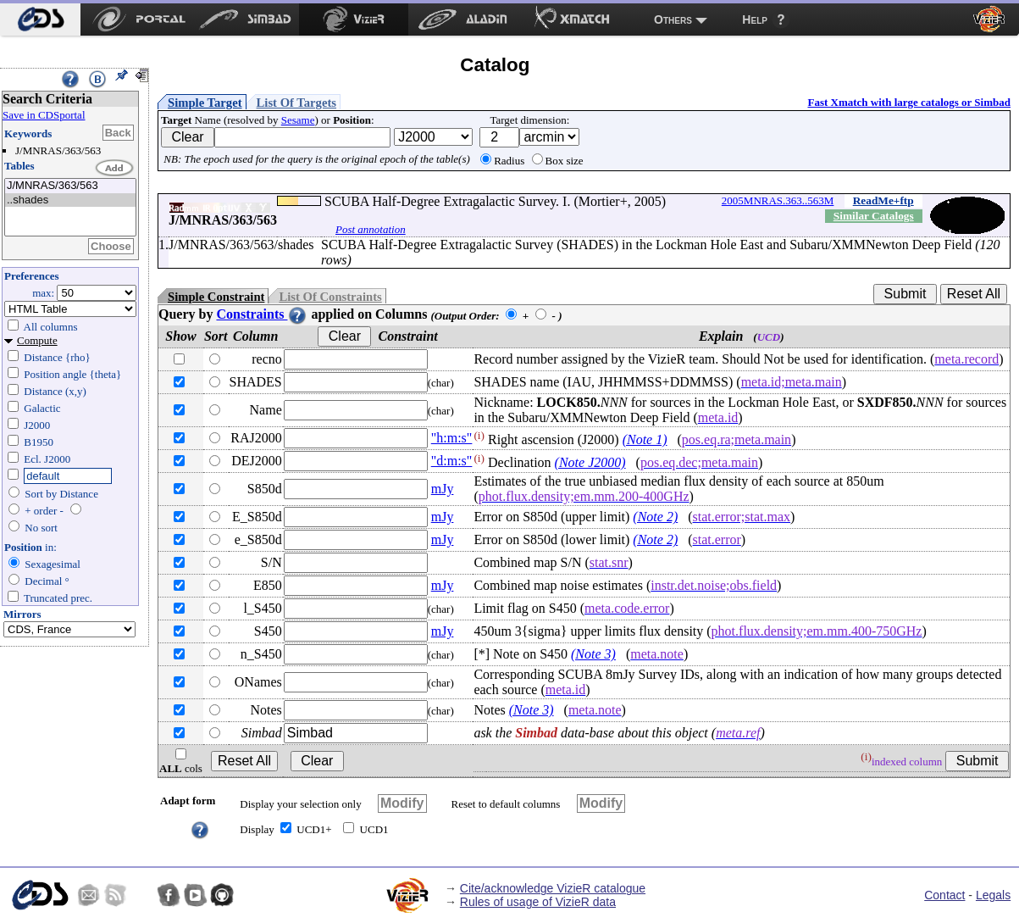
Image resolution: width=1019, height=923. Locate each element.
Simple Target (205, 102)
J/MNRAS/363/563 (70, 186)
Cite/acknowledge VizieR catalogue (552, 888)
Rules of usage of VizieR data (538, 902)
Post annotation (370, 229)
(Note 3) (593, 654)
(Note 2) (655, 516)
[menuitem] (40, 19)
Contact (944, 895)
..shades (70, 200)
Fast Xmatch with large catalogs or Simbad (909, 102)
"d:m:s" (452, 460)
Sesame (298, 120)
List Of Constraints (330, 296)
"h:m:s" (452, 438)
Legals (993, 895)
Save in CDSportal (44, 114)
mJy (442, 488)
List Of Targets (296, 102)
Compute (37, 340)
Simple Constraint (216, 296)
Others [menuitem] (673, 19)
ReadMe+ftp (883, 200)
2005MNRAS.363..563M (778, 200)
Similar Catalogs (873, 215)
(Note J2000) (590, 462)
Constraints (261, 314)
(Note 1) (645, 439)
